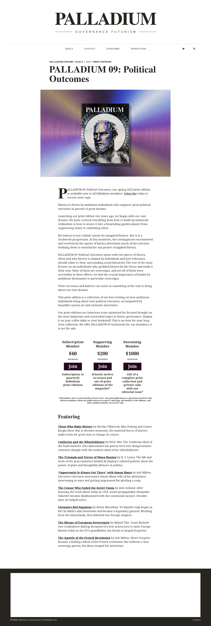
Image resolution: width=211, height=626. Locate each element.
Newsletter (138, 48)
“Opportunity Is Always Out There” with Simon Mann (95, 472)
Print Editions (102, 61)
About (69, 48)
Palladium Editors (61, 61)
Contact (89, 48)
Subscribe (113, 48)
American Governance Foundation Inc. (38, 619)
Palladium (105, 18)
